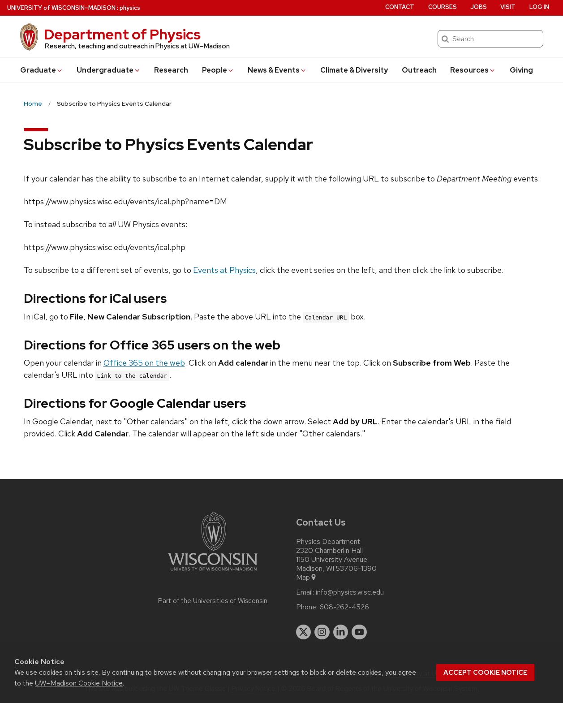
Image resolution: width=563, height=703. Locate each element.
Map (306, 577)
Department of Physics (122, 34)
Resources (473, 70)
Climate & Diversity (354, 70)
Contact (399, 7)
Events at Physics (224, 270)
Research (171, 70)
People (218, 70)
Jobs (478, 7)
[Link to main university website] (213, 572)
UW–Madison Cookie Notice (79, 683)
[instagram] (322, 632)
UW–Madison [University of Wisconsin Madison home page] (61, 8)
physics (130, 8)
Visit (508, 7)
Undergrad (109, 70)
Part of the (212, 600)
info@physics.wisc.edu (350, 592)
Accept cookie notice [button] (485, 672)
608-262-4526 (344, 607)
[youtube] (359, 632)
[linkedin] (340, 632)
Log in (539, 7)
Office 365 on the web (144, 363)
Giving (521, 70)
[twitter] (303, 632)
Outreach (419, 70)
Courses (442, 7)
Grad (41, 70)
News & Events (277, 70)
